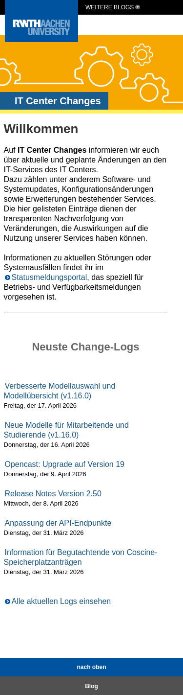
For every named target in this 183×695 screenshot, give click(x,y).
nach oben (91, 667)
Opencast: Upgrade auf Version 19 (65, 464)
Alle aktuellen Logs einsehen (61, 601)
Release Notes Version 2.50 (53, 493)
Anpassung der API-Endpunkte (58, 523)
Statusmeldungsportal (49, 277)
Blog (91, 686)
